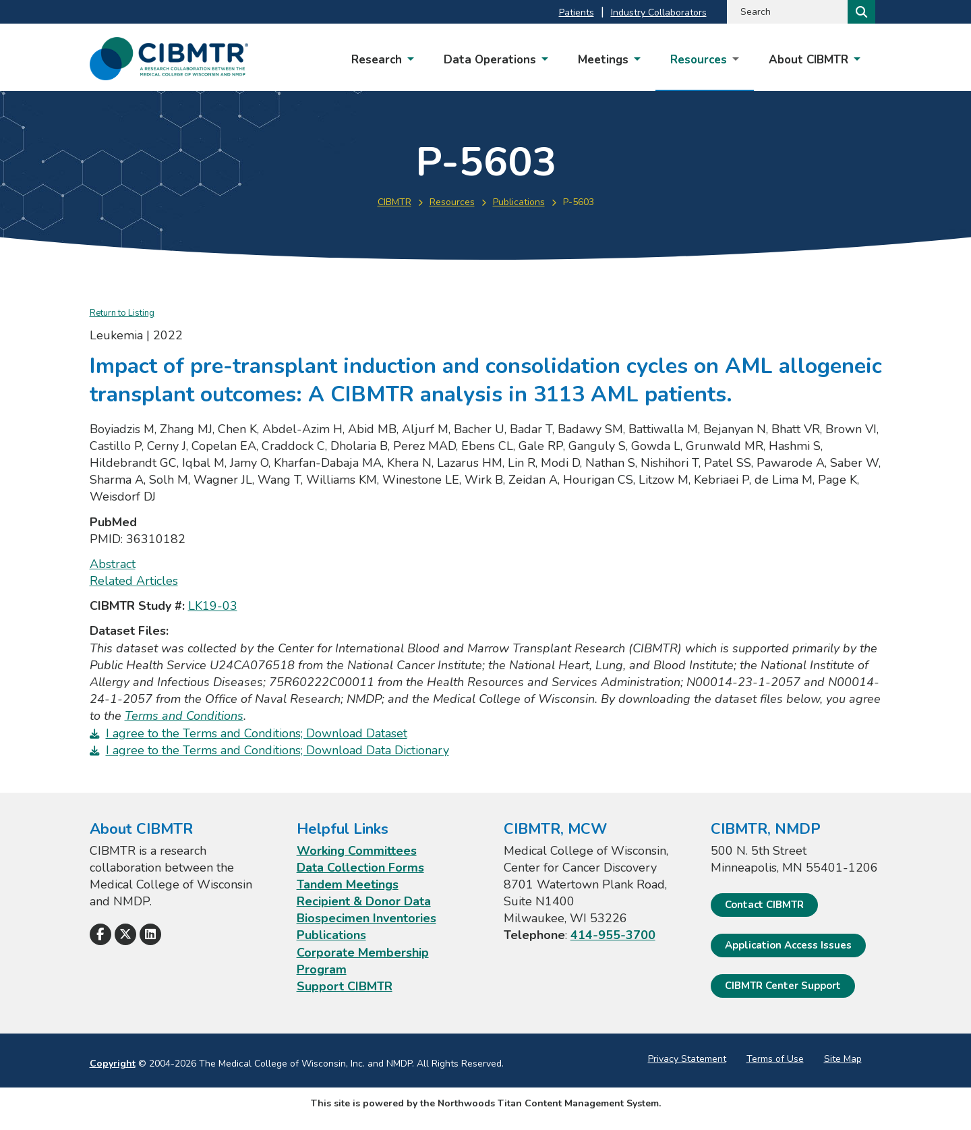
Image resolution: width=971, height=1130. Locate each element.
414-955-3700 (612, 935)
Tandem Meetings (348, 884)
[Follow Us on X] (125, 934)
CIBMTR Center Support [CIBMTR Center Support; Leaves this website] (783, 985)
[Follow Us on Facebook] (100, 934)
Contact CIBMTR (764, 904)
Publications (519, 202)
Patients (576, 12)
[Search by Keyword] (786, 12)
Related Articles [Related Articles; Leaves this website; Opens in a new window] (134, 581)
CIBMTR (394, 202)
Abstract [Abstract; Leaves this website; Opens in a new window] (113, 564)
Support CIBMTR (344, 986)
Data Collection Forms (360, 867)
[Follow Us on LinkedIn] (150, 934)
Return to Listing (122, 313)
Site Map (843, 1058)
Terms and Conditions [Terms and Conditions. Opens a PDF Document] (184, 716)
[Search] (860, 12)
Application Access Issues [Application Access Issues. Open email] (788, 945)
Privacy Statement (687, 1058)
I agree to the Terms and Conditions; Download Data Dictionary (277, 750)
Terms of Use (775, 1058)
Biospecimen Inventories (366, 918)
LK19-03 (212, 606)
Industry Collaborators (659, 12)
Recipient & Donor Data (364, 901)
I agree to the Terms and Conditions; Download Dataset (256, 733)
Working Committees (357, 851)
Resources (452, 202)
